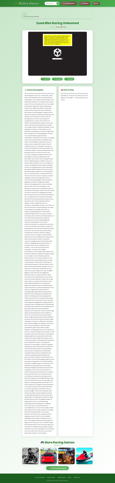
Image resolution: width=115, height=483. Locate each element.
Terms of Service (40, 477)
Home (25, 13)
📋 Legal (96, 3)
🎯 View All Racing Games (57, 468)
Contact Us (76, 477)
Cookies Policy (61, 477)
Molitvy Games (29, 3)
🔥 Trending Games (69, 3)
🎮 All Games (84, 3)
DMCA (69, 477)
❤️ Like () (45, 79)
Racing (25, 15)
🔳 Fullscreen (69, 79)
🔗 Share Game (57, 79)
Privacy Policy (51, 477)
